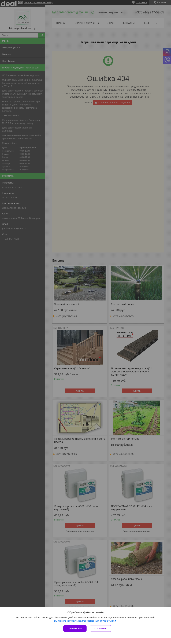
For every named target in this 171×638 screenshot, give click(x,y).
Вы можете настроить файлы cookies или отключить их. (84, 620)
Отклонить (101, 628)
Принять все (75, 628)
